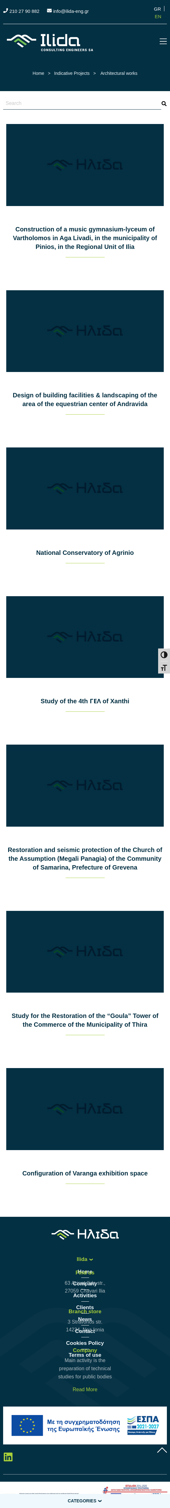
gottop (162, 1450)
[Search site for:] (82, 103)
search (164, 103)
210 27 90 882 (24, 11)
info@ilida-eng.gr (71, 11)
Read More (84, 1389)
